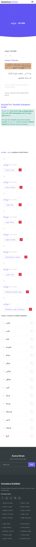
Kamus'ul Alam (24, 506)
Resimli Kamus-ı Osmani (12, 257)
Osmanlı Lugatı (6, 535)
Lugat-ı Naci (10, 205)
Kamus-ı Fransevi (7, 514)
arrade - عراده (6, 152)
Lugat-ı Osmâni (6, 538)
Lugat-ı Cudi (10, 274)
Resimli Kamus (24, 524)
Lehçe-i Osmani (11, 60)
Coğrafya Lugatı (25, 531)
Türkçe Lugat (24, 535)
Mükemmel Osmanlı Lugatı (13, 292)
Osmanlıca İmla (24, 538)
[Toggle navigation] (32, 2)
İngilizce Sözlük (10, 240)
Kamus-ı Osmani (7, 518)
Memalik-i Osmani (7, 531)
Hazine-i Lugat (6, 506)
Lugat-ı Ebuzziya (25, 518)
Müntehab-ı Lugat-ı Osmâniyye (15, 309)
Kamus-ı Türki (10, 170)
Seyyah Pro (5, 111)
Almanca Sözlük (7, 503)
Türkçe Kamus (24, 527)
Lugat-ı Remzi (10, 222)
